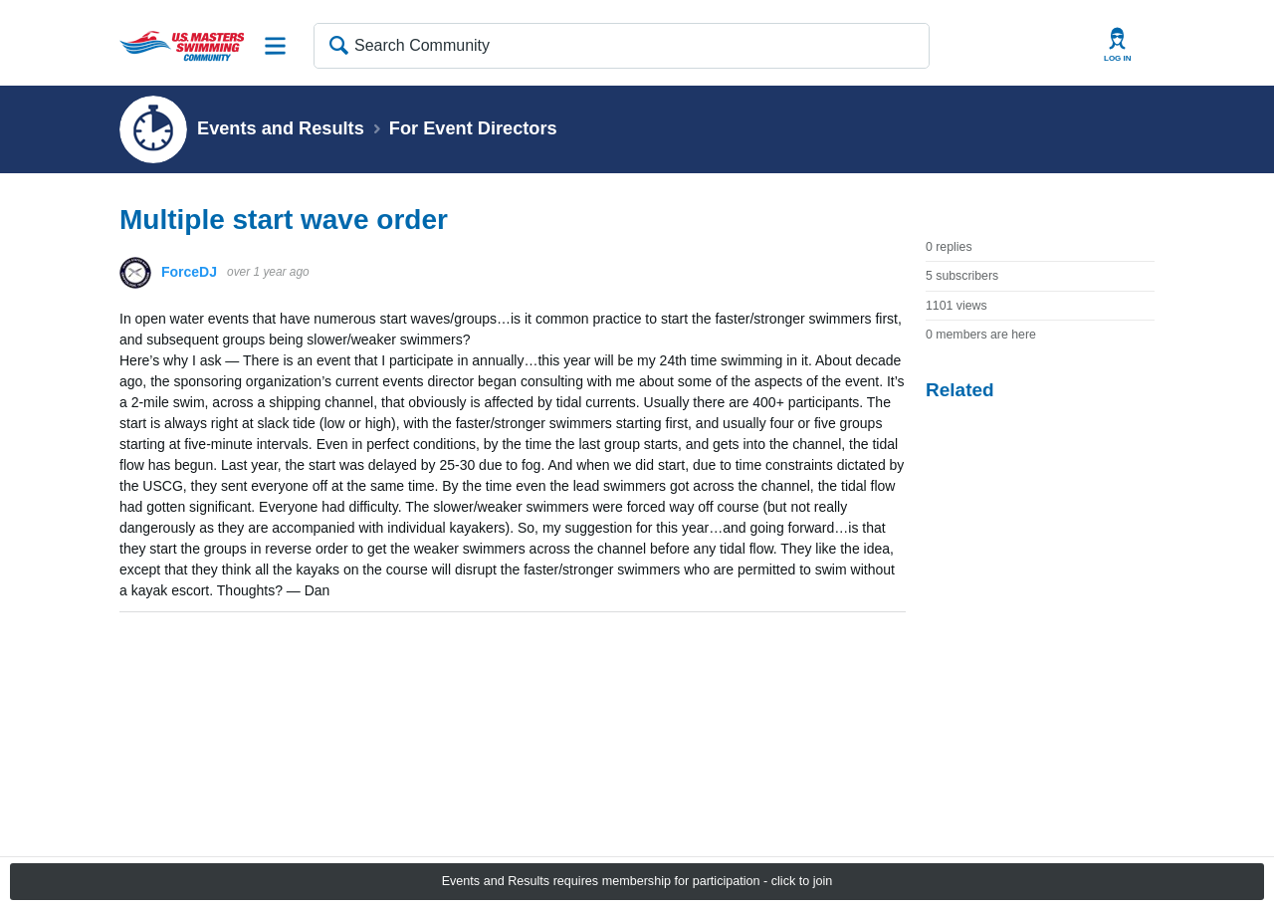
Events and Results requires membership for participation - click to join (637, 881)
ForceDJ (189, 272)
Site (276, 46)
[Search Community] (622, 46)
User (1118, 45)
